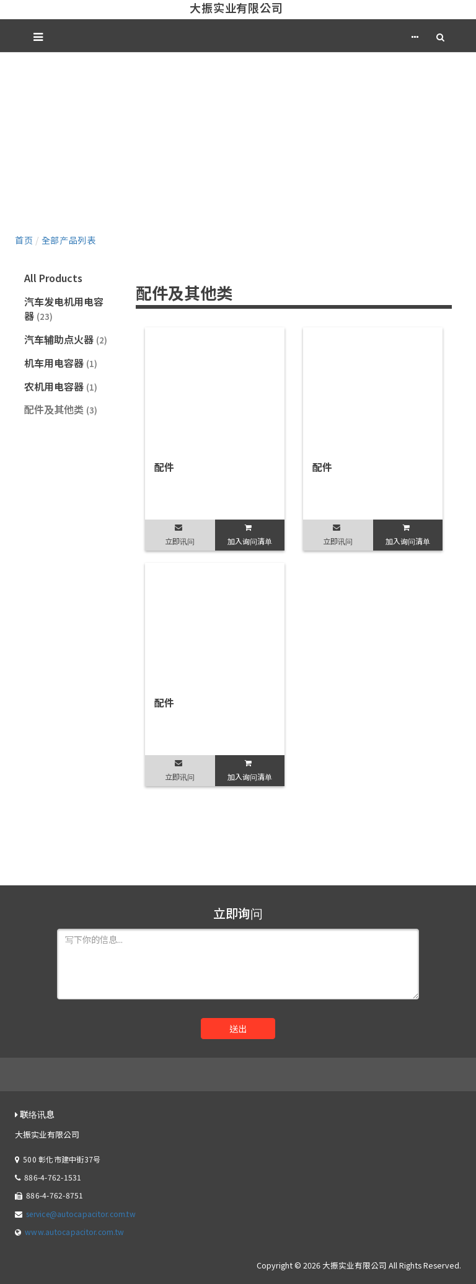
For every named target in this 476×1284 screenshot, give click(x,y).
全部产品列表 (69, 240)
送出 (238, 1028)
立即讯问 (180, 541)
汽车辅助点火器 (65, 339)
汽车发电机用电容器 (64, 308)
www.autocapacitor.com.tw (74, 1231)
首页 (24, 240)
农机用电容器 (60, 386)
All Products (53, 277)
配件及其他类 (60, 409)
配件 (164, 466)
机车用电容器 (60, 362)
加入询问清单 (249, 541)
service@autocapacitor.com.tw (81, 1213)
